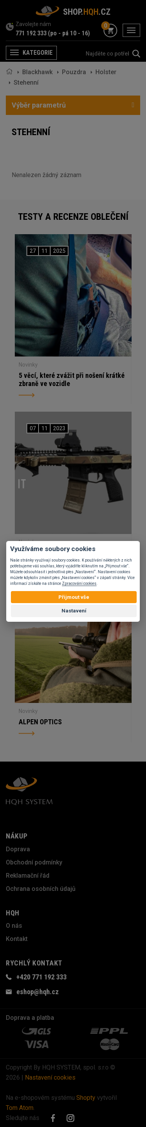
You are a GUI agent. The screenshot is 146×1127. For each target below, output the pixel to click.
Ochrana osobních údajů (41, 888)
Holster (105, 72)
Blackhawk (37, 72)
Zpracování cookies (79, 583)
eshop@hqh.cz (37, 992)
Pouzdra (74, 72)
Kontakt (17, 939)
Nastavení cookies (50, 1077)
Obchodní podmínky (34, 862)
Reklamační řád (27, 875)
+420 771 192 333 (41, 977)
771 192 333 (31, 33)
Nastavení (74, 611)
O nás (14, 925)
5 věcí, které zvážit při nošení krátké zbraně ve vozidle (72, 379)
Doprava (18, 849)
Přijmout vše (73, 597)
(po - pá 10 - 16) (69, 33)
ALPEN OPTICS (40, 722)
